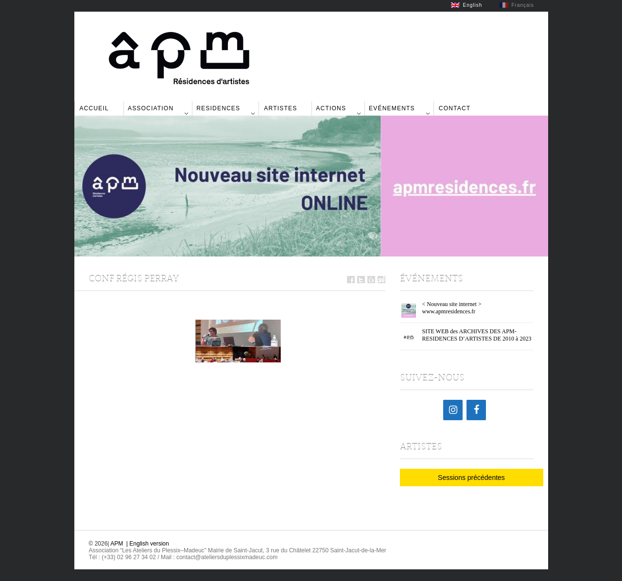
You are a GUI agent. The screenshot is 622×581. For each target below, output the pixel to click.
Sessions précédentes (471, 477)
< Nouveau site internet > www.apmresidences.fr (452, 308)
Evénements (392, 108)
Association (150, 108)
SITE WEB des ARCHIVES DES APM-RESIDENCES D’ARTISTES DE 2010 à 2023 (477, 335)
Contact (455, 108)
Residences (218, 108)
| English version (147, 543)
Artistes (280, 108)
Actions (331, 108)
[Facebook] (476, 410)
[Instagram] (453, 410)
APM (116, 543)
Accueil (94, 108)
